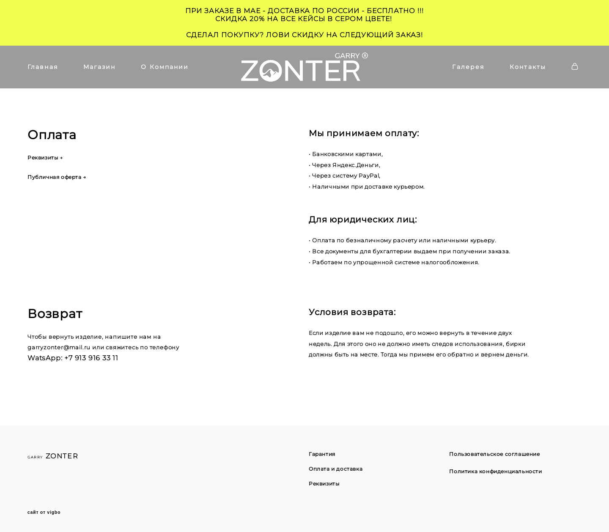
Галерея (468, 66)
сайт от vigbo (43, 512)
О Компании (165, 66)
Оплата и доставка (335, 469)
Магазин (99, 66)
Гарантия (322, 454)
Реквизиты (324, 483)
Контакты (528, 66)
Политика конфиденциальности (495, 471)
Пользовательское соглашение (494, 454)
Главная (42, 66)
